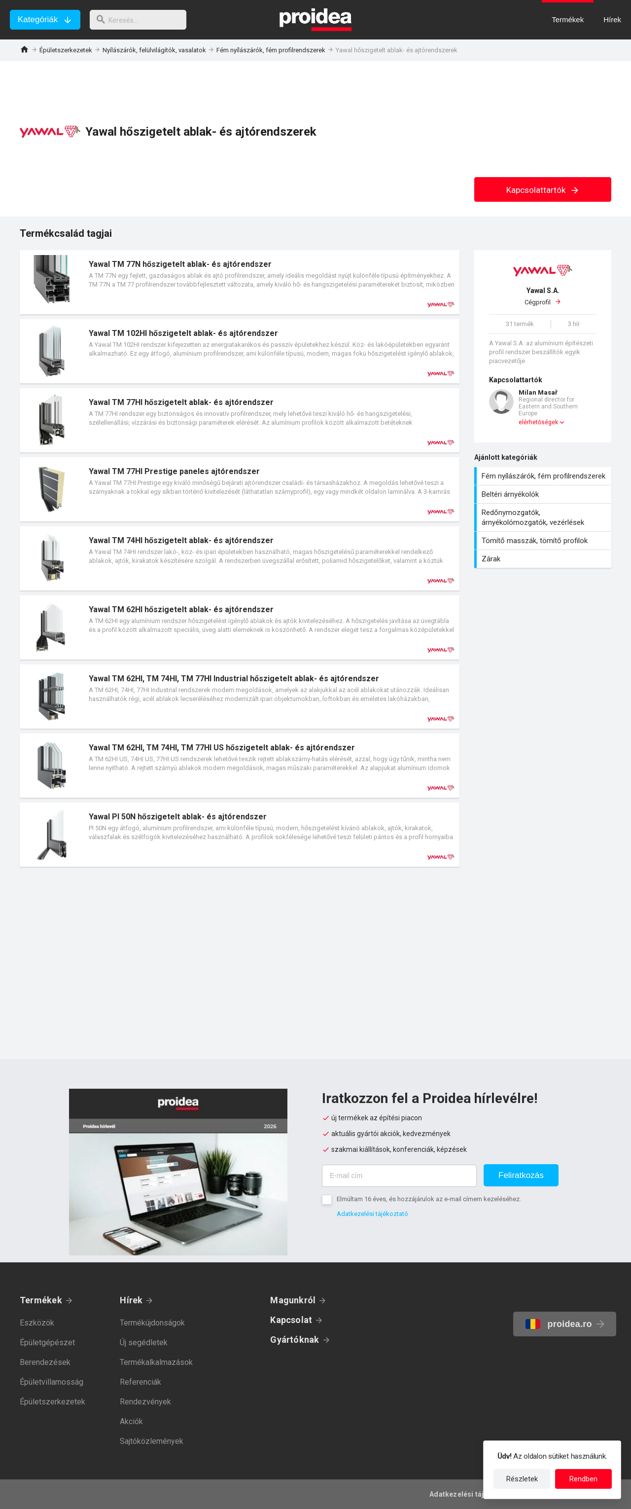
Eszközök (37, 1322)
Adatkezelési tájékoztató (372, 1213)
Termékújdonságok (152, 1322)
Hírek (131, 1300)
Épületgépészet (47, 1342)
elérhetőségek (538, 422)
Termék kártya (239, 282)
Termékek (41, 1300)
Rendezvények (145, 1401)
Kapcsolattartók (543, 190)
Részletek (522, 1478)
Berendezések (45, 1362)
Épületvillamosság (51, 1382)
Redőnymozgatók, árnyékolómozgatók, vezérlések (544, 517)
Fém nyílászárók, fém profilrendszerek (270, 50)
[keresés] (142, 20)
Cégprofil (542, 296)
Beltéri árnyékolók (544, 494)
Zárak (544, 559)
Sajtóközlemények (151, 1441)
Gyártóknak (294, 1339)
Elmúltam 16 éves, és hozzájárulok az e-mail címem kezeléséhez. (429, 1199)
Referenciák (140, 1382)
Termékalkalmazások (156, 1362)
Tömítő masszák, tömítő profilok (544, 541)
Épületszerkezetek (65, 50)
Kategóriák (38, 19)
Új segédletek (144, 1342)
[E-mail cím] (399, 1176)
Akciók (131, 1421)
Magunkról (293, 1300)
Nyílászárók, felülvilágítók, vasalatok (154, 50)
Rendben (583, 1478)
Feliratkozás (521, 1175)
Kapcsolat (291, 1320)
